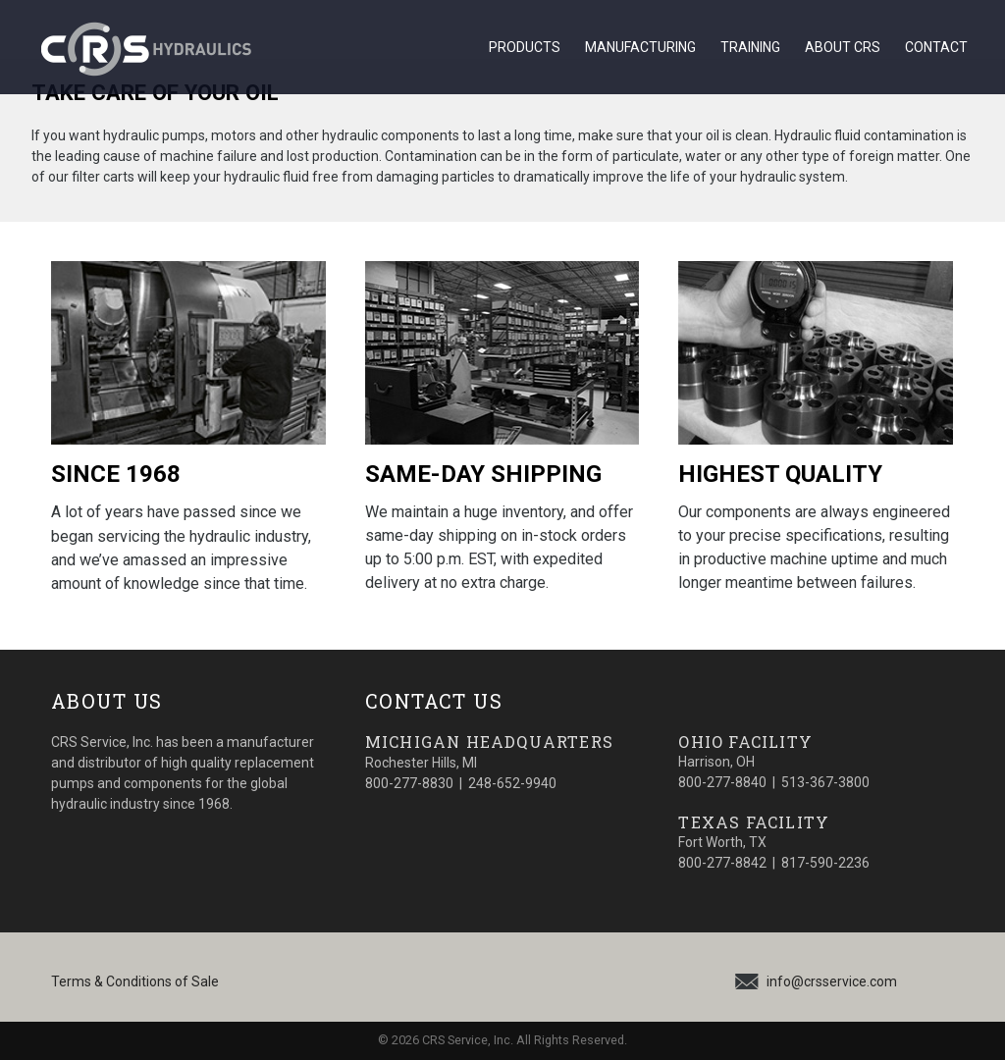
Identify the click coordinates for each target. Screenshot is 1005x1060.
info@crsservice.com (832, 981)
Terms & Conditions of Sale (135, 981)
